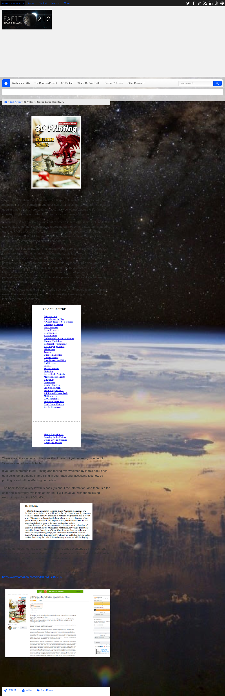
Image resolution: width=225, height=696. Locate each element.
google (199, 3)
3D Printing (67, 83)
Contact (43, 3)
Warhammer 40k (21, 83)
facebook (193, 3)
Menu (67, 3)
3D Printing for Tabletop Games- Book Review (39, 110)
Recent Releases (114, 83)
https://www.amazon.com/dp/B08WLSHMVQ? (32, 577)
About (31, 3)
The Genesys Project (45, 83)
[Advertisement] (144, 40)
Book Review (47, 690)
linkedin (211, 3)
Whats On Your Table (89, 83)
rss (205, 3)
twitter (188, 3)
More (54, 3)
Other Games (134, 83)
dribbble (216, 3)
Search (217, 83)
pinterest (222, 3)
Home (6, 83)
